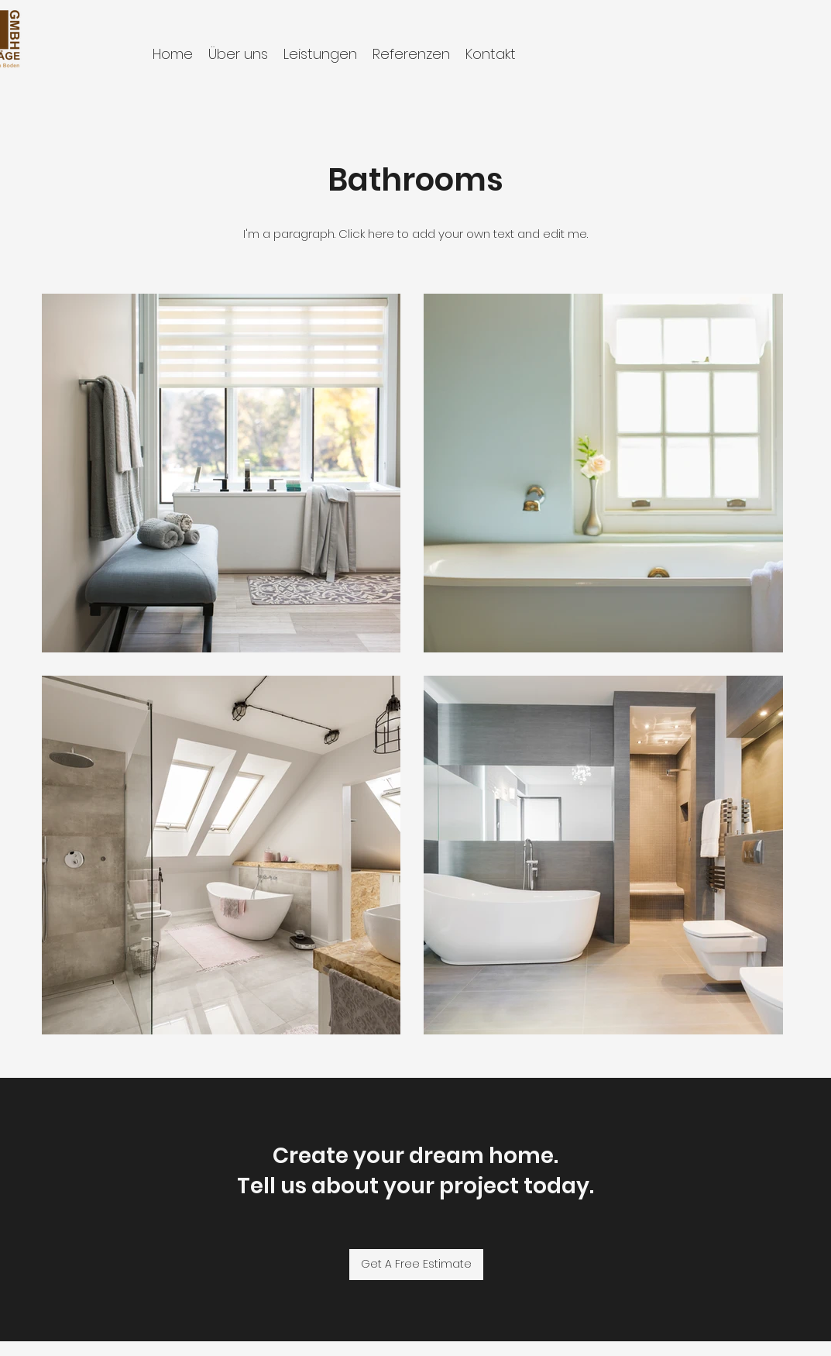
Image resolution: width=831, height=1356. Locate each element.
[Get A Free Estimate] (416, 1264)
